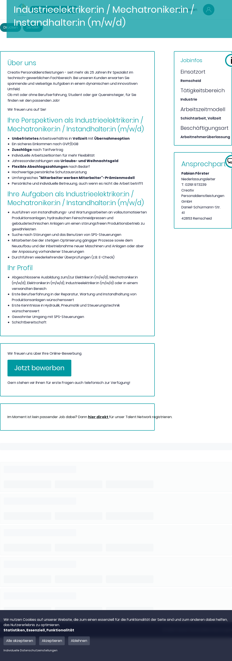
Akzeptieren (52, 640)
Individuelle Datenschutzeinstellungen (30, 650)
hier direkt (98, 416)
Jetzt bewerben (39, 368)
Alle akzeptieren (19, 640)
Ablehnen (79, 640)
